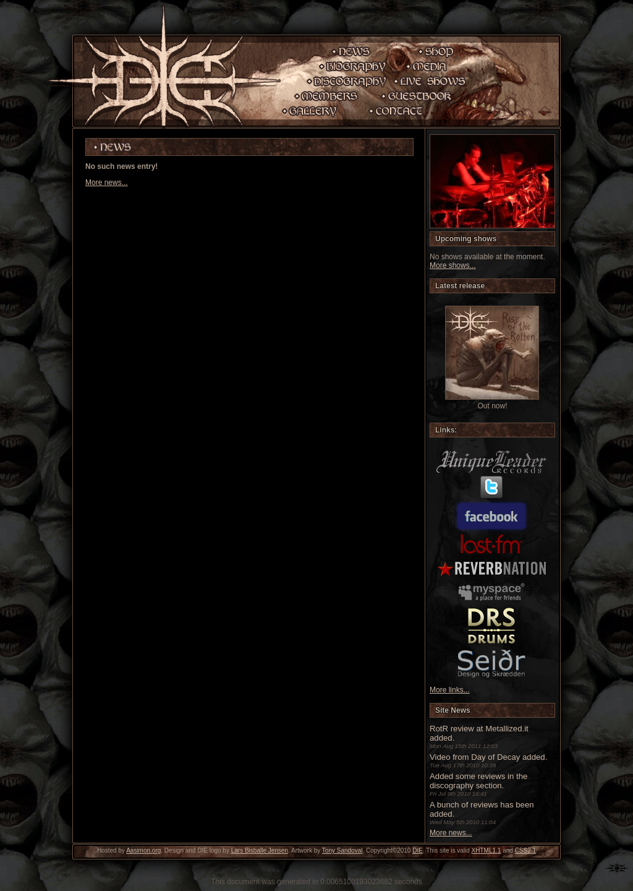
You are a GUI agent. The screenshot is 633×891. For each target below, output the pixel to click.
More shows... (453, 265)
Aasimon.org (143, 850)
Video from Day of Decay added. (488, 757)
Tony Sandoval (342, 850)
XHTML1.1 (486, 850)
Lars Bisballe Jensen (259, 850)
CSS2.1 (525, 850)
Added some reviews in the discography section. (478, 781)
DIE (417, 850)
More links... (450, 690)
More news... (106, 182)
